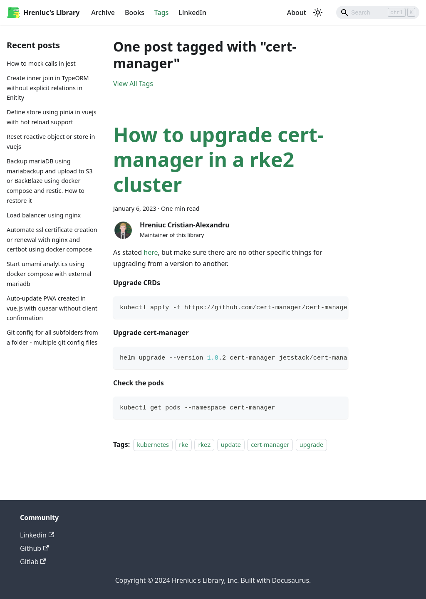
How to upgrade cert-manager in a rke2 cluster (218, 159)
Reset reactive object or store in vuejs (51, 141)
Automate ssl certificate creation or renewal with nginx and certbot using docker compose (52, 240)
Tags (161, 12)
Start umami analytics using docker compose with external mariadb (49, 274)
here (151, 252)
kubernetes (153, 445)
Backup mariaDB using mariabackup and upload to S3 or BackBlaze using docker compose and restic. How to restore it (49, 181)
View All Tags (133, 83)
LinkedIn (192, 12)
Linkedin (37, 535)
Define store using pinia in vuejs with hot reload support (52, 117)
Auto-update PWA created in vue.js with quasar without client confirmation (52, 308)
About (296, 12)
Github (34, 548)
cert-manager (270, 445)
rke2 (204, 445)
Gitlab (33, 561)
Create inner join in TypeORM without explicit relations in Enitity (48, 88)
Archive (103, 12)
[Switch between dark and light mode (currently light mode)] (317, 12)
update (231, 445)
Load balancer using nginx (44, 215)
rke (183, 445)
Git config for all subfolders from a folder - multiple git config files (52, 337)
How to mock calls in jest (41, 63)
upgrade (311, 445)
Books (134, 12)
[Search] (377, 12)
